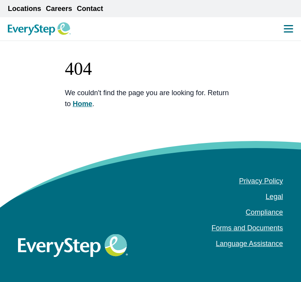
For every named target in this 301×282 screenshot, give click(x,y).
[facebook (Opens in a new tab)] (254, 259)
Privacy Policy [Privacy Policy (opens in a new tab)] (261, 181)
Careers (59, 9)
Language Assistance (249, 244)
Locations (24, 9)
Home (82, 104)
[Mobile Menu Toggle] (288, 28)
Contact (90, 9)
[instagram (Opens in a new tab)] (266, 259)
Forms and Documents (247, 228)
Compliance (264, 212)
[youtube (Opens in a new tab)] (279, 259)
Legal (274, 197)
